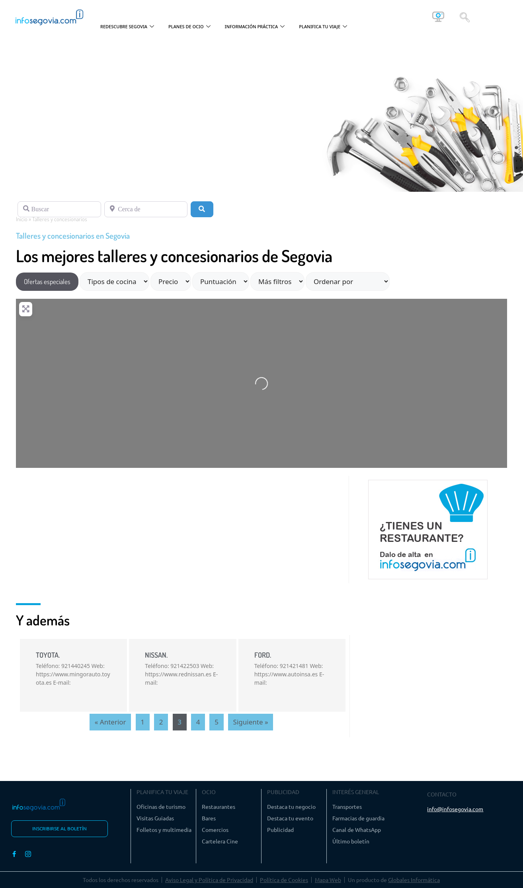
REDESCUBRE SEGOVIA (127, 26)
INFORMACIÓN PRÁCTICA (255, 26)
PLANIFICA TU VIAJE (323, 26)
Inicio (21, 218)
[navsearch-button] (464, 16)
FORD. (262, 654)
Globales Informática (414, 879)
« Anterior (110, 721)
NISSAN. (156, 654)
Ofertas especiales (47, 281)
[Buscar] (59, 209)
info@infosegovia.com (455, 808)
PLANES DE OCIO (189, 26)
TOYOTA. (48, 654)
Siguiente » (250, 721)
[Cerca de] (146, 209)
